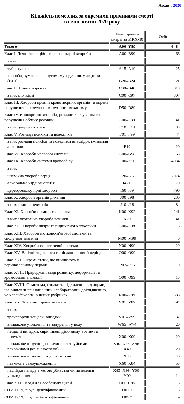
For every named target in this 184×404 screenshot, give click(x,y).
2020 (177, 5)
